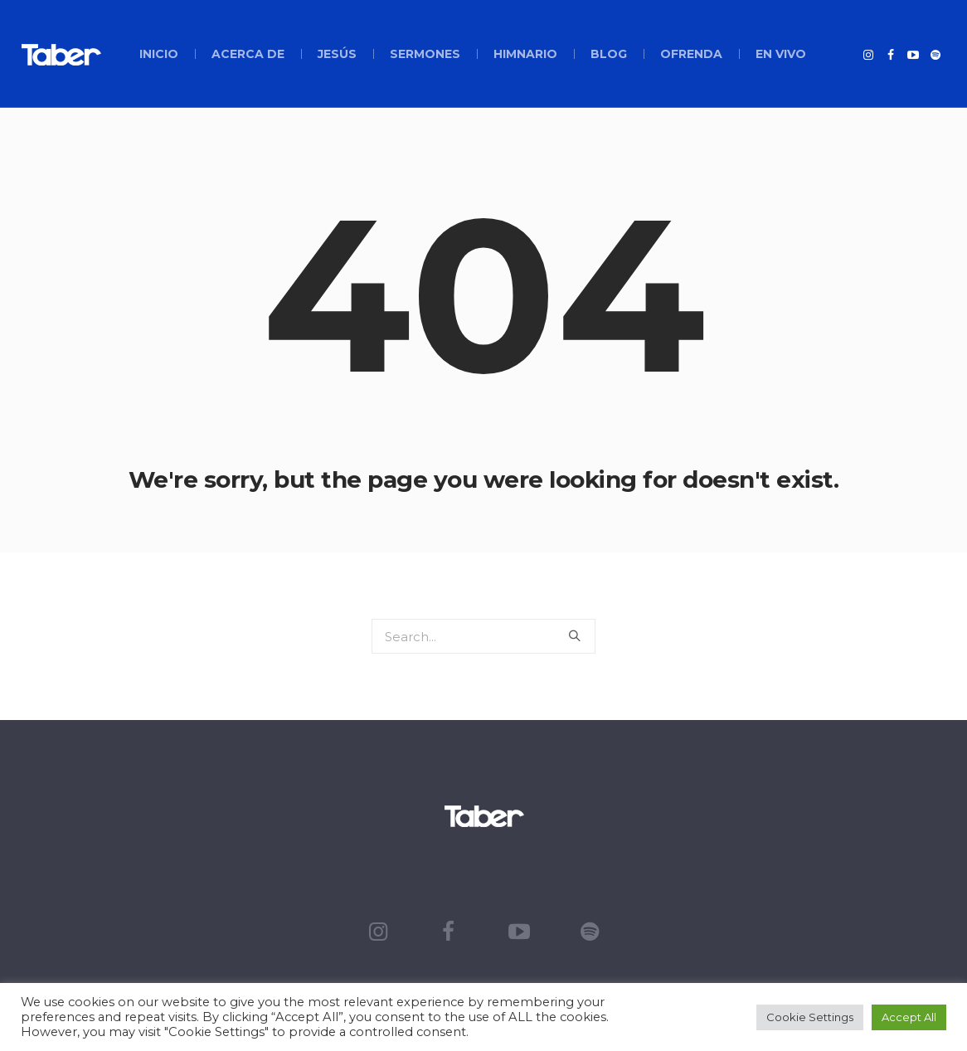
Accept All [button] (909, 1017)
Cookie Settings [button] (809, 1017)
